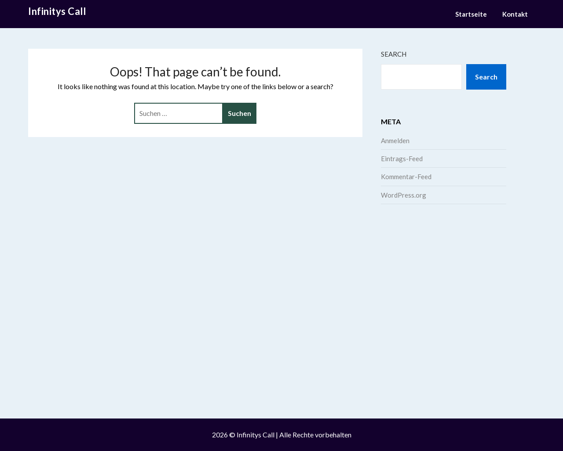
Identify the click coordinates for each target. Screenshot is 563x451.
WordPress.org (403, 195)
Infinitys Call (57, 11)
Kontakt (515, 14)
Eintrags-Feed (402, 158)
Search (393, 54)
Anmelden (395, 140)
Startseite (471, 14)
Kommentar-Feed (406, 176)
